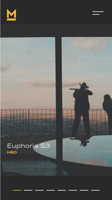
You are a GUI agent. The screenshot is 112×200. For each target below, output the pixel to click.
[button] (17, 190)
